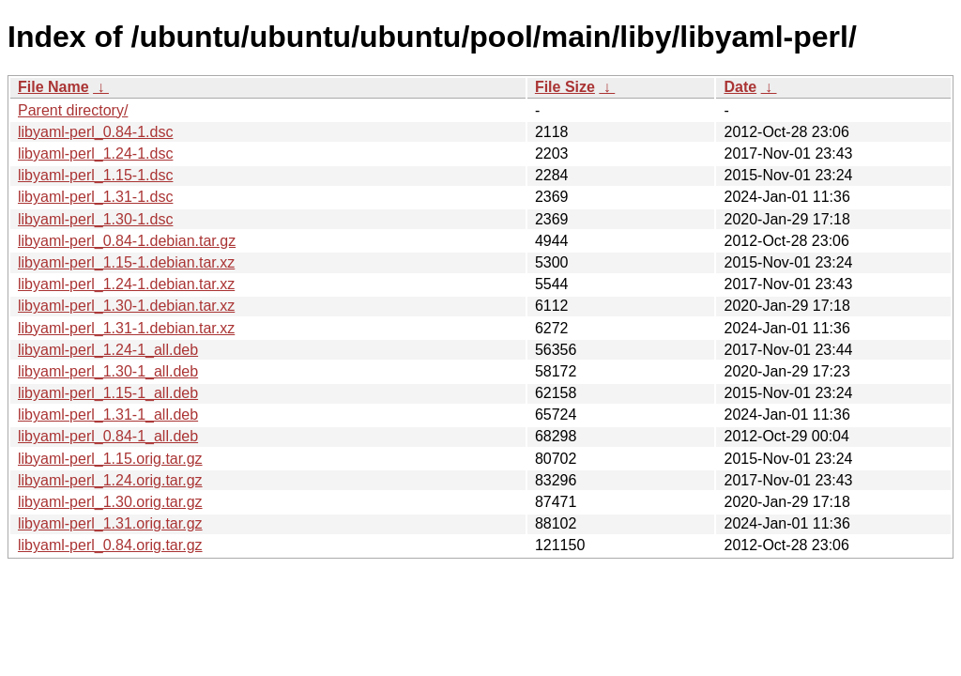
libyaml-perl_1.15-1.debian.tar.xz (126, 262)
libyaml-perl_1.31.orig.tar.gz (110, 523)
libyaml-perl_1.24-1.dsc (95, 153)
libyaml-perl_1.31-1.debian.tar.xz (126, 328)
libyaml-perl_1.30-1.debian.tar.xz (126, 306)
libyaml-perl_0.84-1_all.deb (108, 436)
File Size (565, 87)
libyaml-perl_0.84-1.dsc (95, 132)
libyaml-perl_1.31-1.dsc (95, 197)
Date (740, 87)
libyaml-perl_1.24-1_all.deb (108, 350)
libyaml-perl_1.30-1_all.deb (108, 371)
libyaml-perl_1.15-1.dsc (95, 175)
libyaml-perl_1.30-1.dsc (95, 219)
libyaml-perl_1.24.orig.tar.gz (110, 480)
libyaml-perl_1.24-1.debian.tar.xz (126, 284)
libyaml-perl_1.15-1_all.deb (108, 393)
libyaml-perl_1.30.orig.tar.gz (110, 502)
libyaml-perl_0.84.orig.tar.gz (110, 545)
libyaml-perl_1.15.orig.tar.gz (110, 459)
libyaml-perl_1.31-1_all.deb (108, 414)
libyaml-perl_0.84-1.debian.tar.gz (127, 241)
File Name (53, 87)
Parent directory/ (73, 110)
